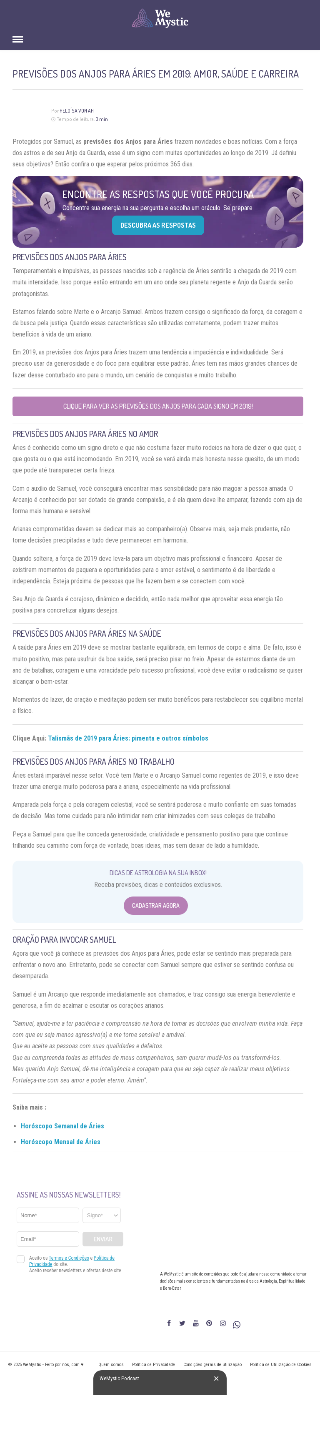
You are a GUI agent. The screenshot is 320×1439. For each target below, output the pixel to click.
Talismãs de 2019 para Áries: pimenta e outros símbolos (128, 738)
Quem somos (111, 1364)
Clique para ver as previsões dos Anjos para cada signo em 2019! (158, 406)
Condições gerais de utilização (212, 1364)
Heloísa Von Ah (77, 111)
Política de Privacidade (153, 1364)
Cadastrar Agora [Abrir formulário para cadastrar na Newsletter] (156, 905)
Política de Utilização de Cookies (281, 1364)
